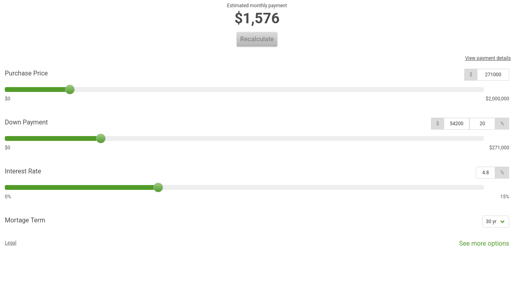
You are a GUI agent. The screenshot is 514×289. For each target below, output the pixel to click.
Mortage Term (25, 220)
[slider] (70, 89)
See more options (478, 245)
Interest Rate (23, 171)
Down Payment (26, 122)
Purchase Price (26, 73)
